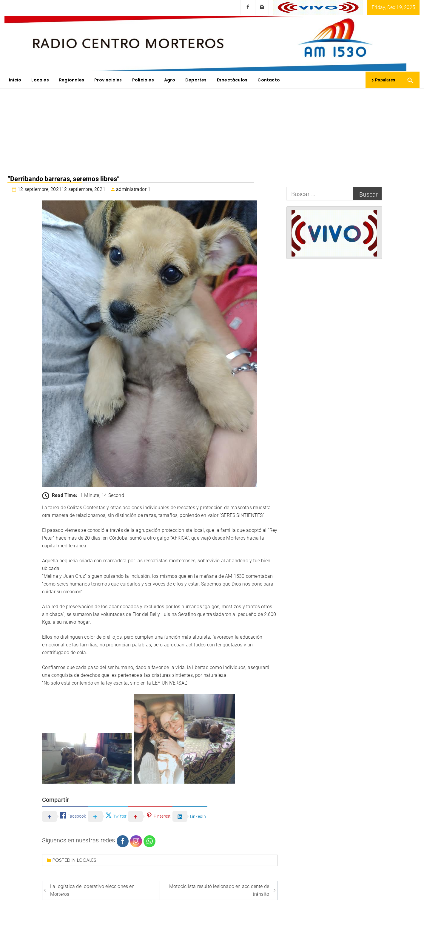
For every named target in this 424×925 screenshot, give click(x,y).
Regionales (71, 80)
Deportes (196, 80)
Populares (383, 80)
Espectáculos (232, 80)
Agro (169, 80)
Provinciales (108, 80)
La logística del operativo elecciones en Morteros (92, 890)
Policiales (143, 80)
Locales (40, 80)
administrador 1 (133, 189)
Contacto (269, 80)
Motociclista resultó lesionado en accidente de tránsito (219, 890)
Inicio (15, 80)
